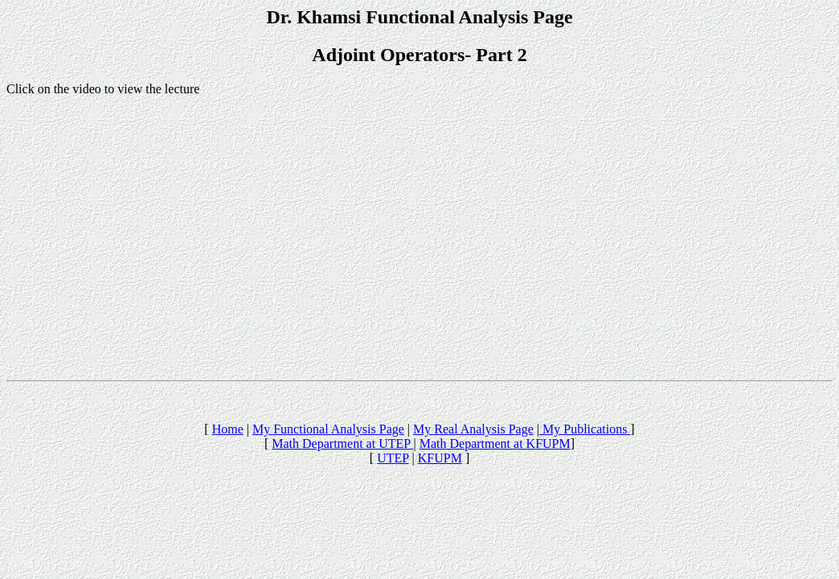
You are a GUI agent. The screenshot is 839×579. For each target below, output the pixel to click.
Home (228, 429)
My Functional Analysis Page (328, 429)
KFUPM (440, 458)
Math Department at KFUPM (495, 443)
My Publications (584, 429)
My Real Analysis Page (473, 429)
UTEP (392, 458)
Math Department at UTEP (342, 443)
